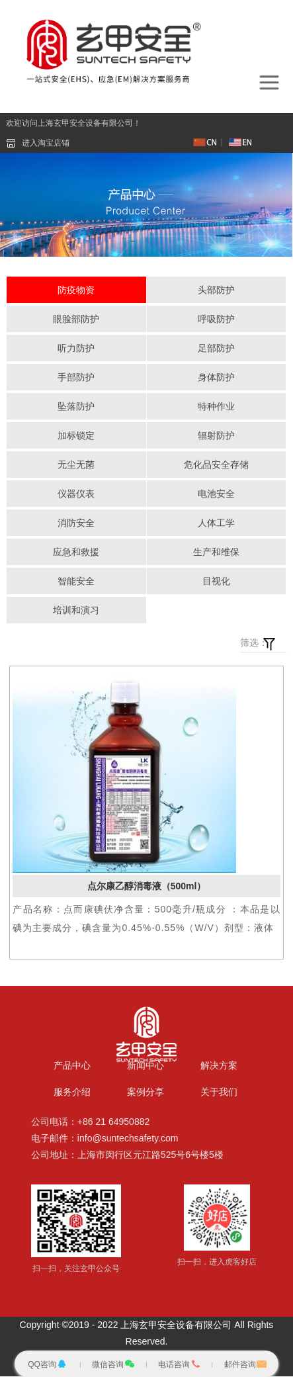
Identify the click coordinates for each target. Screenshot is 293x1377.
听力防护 (76, 348)
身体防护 (216, 378)
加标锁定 (76, 436)
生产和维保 (216, 552)
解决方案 (218, 1066)
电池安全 (216, 494)
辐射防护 (216, 436)
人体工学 (216, 523)
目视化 (216, 581)
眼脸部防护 (76, 319)
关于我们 (218, 1092)
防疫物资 (76, 290)
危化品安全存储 (216, 465)
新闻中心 (145, 1066)
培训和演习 (76, 610)
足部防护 (216, 348)
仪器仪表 (76, 494)
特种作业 (216, 407)
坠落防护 (76, 407)
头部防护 (216, 290)
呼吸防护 (216, 319)
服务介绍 (72, 1092)
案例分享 (145, 1092)
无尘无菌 (76, 465)
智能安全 (76, 581)
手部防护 (76, 378)
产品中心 (72, 1066)
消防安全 (76, 523)
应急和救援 (76, 552)
